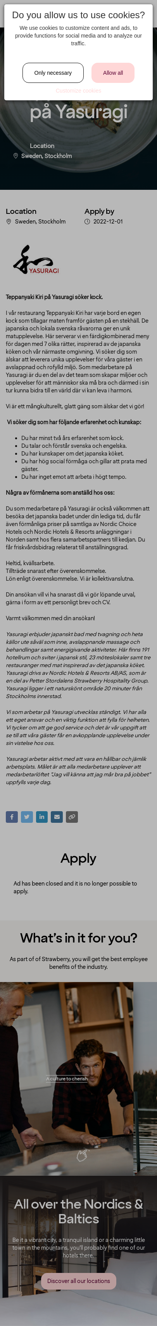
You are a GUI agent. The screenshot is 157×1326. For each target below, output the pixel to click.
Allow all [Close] (113, 73)
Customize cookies (79, 91)
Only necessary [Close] (53, 73)
